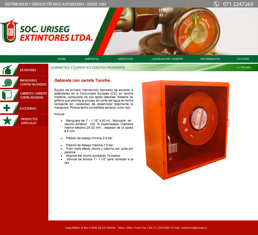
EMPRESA (92, 58)
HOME (62, 58)
